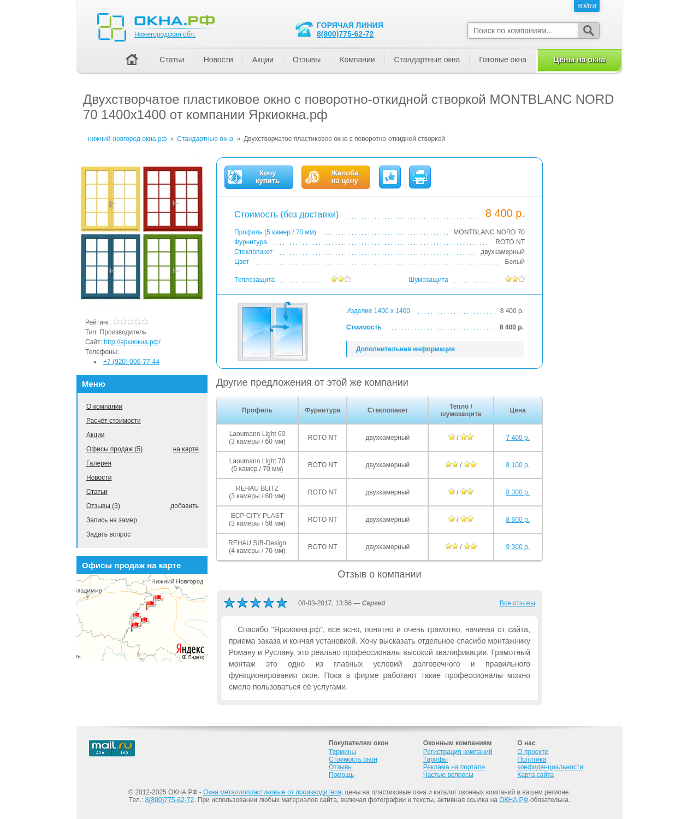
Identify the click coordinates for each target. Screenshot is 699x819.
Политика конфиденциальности (550, 763)
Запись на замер (111, 520)
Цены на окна (579, 59)
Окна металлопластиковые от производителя (272, 792)
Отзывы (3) (103, 506)
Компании (357, 59)
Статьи (97, 492)
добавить (184, 506)
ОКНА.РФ (513, 800)
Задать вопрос (108, 534)
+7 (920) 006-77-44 (131, 362)
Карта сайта (535, 775)
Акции (95, 435)
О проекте (532, 752)
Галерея (98, 463)
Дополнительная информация (405, 349)
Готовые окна (502, 59)
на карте (186, 449)
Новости (98, 477)
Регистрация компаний (458, 752)
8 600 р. (518, 519)
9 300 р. (518, 547)
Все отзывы (517, 603)
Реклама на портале (454, 767)
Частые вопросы (448, 775)
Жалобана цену (344, 177)
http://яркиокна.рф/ (132, 342)
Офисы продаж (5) (114, 449)
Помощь (341, 775)
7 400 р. (518, 437)
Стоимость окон (353, 759)
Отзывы (307, 59)
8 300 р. (518, 492)
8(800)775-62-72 (345, 34)
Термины (342, 752)
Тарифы (435, 759)
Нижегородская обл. (165, 34)
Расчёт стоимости (113, 421)
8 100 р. (518, 465)
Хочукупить (268, 177)
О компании (104, 406)
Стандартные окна (427, 59)
